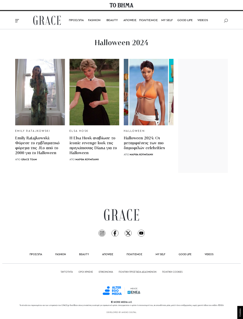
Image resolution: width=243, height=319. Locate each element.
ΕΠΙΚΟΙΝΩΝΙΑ (106, 272)
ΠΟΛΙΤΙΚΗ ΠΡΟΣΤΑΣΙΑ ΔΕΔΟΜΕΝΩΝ (137, 272)
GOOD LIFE (185, 20)
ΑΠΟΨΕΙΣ (130, 20)
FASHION (94, 20)
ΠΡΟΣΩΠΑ (76, 20)
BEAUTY (112, 20)
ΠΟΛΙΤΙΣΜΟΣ (148, 20)
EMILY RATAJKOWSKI (32, 131)
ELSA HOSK (78, 131)
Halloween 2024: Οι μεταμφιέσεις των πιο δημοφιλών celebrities (144, 143)
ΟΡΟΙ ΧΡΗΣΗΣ (85, 272)
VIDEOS (202, 20)
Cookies (240, 312)
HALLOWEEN (134, 131)
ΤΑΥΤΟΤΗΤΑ (67, 272)
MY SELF (167, 20)
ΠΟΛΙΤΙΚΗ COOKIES (172, 272)
